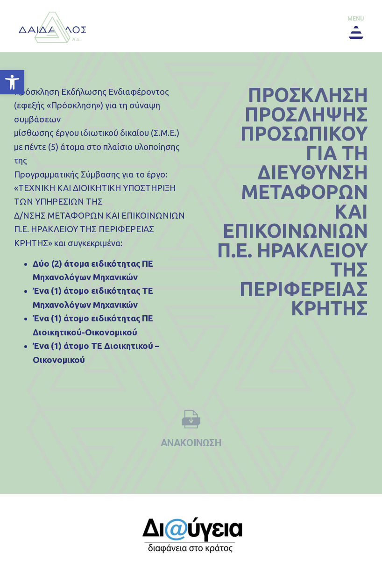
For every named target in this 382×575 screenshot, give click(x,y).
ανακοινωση (191, 442)
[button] (12, 82)
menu (355, 18)
